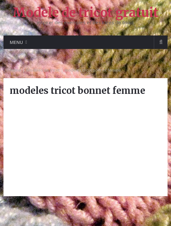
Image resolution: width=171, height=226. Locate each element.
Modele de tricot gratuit (85, 12)
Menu (16, 42)
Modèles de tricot (42, 70)
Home (15, 70)
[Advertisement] (85, 146)
